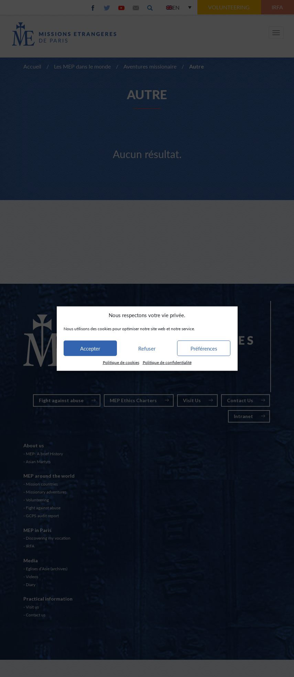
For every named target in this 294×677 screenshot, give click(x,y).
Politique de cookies (121, 362)
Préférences (203, 348)
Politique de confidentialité (167, 362)
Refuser (146, 348)
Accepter (90, 348)
